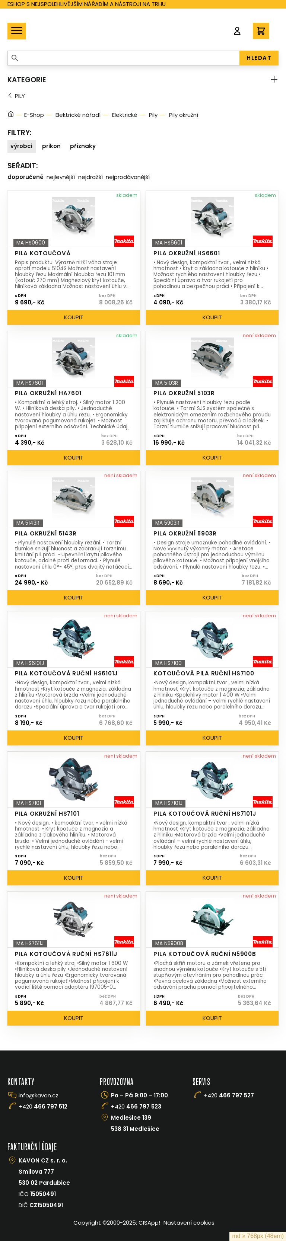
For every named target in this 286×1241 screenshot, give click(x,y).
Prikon (51, 146)
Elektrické (124, 115)
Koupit (73, 317)
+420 (43, 1106)
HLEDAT (259, 58)
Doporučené (25, 177)
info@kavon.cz (38, 1095)
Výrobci (21, 146)
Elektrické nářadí (78, 115)
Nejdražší (90, 177)
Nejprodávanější (128, 177)
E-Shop (34, 115)
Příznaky (83, 146)
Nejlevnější (61, 177)
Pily (20, 96)
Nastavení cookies (188, 1222)
